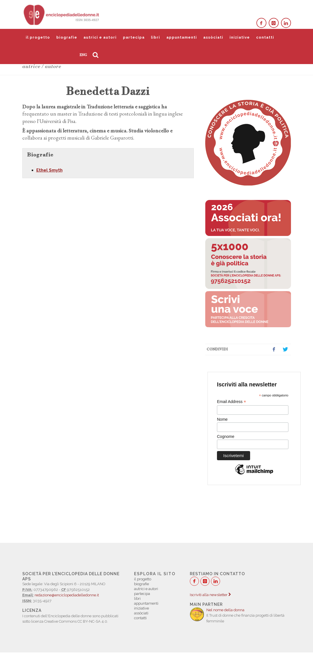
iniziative (240, 37)
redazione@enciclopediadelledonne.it (67, 595)
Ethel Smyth (49, 170)
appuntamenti (181, 37)
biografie (66, 37)
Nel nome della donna (225, 610)
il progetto (38, 37)
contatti (265, 37)
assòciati (213, 37)
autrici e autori (100, 37)
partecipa (134, 37)
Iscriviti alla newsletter (210, 595)
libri (155, 37)
